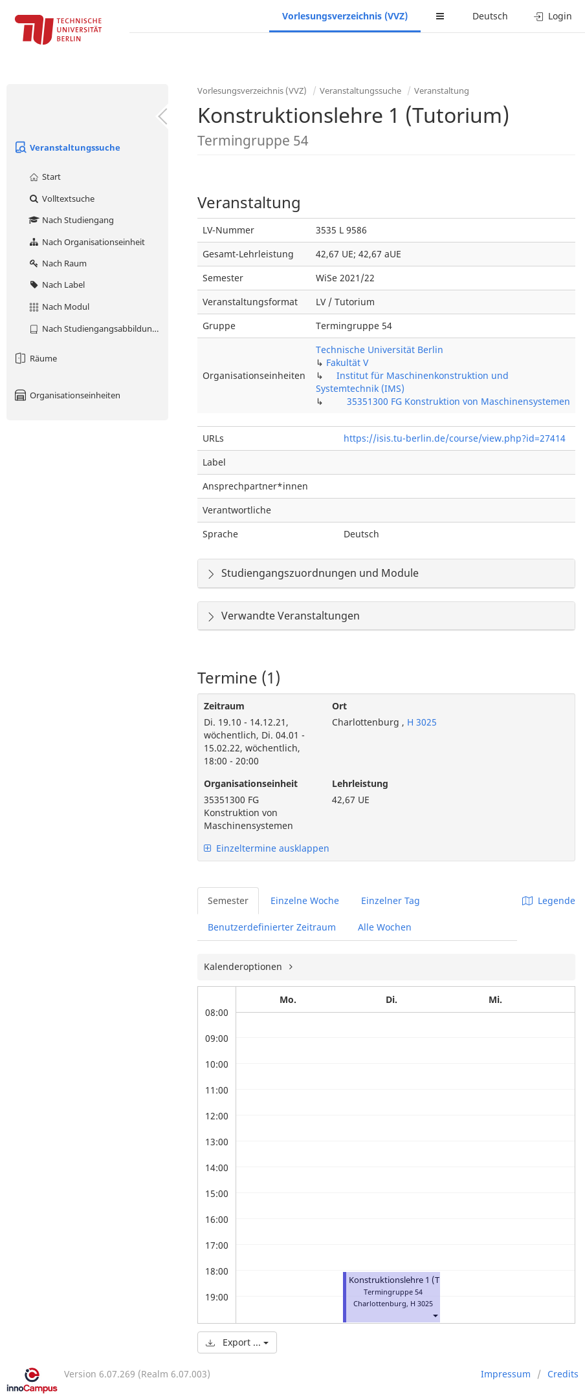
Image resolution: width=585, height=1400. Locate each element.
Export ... (237, 1342)
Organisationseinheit (251, 783)
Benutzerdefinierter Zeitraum (272, 927)
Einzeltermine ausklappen (266, 848)
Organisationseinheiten (66, 395)
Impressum (506, 1374)
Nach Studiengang (71, 220)
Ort (339, 706)
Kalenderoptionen (244, 966)
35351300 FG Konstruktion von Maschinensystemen (458, 401)
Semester (228, 900)
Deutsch (490, 16)
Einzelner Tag (390, 900)
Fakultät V (347, 362)
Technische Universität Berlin (379, 349)
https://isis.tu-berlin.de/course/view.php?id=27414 (455, 438)
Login (553, 16)
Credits (563, 1374)
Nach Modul (58, 306)
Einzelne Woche (304, 900)
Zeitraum (224, 706)
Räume (35, 358)
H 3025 (420, 722)
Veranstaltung (441, 90)
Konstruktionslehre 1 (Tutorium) (411, 1280)
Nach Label (56, 284)
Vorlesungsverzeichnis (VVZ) (345, 16)
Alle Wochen (385, 927)
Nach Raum (57, 263)
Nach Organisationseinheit (86, 242)
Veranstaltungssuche (66, 147)
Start (44, 176)
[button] (435, 1314)
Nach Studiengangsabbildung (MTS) (98, 328)
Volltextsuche (61, 198)
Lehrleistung (360, 783)
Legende (548, 900)
